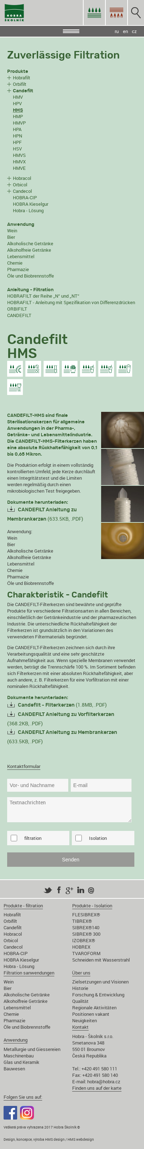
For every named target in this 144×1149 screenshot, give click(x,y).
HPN (17, 135)
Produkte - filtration (23, 905)
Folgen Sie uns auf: (23, 1097)
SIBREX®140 (85, 927)
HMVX (19, 161)
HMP (18, 116)
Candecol (22, 191)
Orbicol (20, 184)
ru (117, 31)
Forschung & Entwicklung (98, 994)
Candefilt (13, 927)
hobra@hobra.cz (103, 1081)
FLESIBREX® (86, 914)
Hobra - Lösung (28, 210)
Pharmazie (18, 269)
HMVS (19, 155)
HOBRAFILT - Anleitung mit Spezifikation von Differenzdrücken (71, 302)
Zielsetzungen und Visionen (100, 981)
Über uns (81, 972)
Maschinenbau (19, 1055)
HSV (17, 148)
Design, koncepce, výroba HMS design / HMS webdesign (49, 1139)
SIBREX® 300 (86, 934)
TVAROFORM (86, 953)
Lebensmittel (20, 256)
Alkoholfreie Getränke (29, 250)
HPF (17, 142)
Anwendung (16, 1040)
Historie (80, 988)
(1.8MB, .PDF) (62, 704)
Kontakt (80, 1027)
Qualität (80, 1001)
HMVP (19, 123)
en (125, 31)
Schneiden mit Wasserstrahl (101, 960)
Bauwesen (14, 1068)
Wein (12, 230)
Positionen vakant (90, 1014)
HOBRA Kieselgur (30, 204)
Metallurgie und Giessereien (32, 1049)
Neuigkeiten (84, 1020)
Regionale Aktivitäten (94, 1007)
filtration (32, 838)
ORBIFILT (17, 309)
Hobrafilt (21, 77)
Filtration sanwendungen (29, 972)
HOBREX (81, 947)
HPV (17, 103)
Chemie (15, 263)
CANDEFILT (19, 315)
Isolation (98, 838)
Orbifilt (19, 84)
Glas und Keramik (21, 1062)
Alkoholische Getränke (30, 243)
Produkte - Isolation (92, 905)
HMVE (19, 168)
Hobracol (22, 178)
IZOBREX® (83, 940)
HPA (17, 129)
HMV (18, 97)
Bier (11, 237)
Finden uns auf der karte (96, 1088)
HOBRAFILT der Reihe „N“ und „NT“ (43, 296)
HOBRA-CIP (25, 197)
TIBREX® (82, 921)
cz (134, 31)
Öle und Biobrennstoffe (30, 276)
